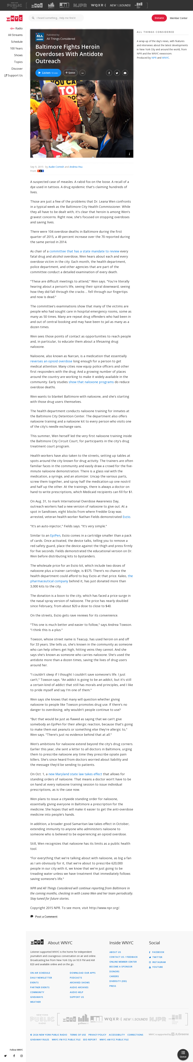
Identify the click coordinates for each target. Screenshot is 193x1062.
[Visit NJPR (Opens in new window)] (80, 5)
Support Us (13, 75)
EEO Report (90, 1040)
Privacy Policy (97, 1035)
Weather (35, 1002)
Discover (17, 69)
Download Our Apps (83, 973)
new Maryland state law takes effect (75, 774)
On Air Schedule (40, 973)
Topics (18, 62)
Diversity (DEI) (118, 981)
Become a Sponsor (120, 967)
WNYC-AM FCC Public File (114, 1040)
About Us (115, 952)
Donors (114, 972)
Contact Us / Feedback (123, 957)
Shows (18, 55)
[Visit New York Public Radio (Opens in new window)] (42, 1019)
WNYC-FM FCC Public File (66, 1040)
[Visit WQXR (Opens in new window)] (98, 5)
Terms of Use (78, 1035)
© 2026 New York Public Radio (48, 1035)
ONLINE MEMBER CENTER (123, 962)
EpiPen (55, 535)
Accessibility (117, 1035)
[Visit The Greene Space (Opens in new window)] (138, 5)
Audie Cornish (56, 166)
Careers (114, 976)
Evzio (126, 517)
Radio (19, 28)
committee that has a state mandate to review (84, 251)
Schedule (17, 42)
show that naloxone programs (91, 382)
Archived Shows (80, 983)
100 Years (16, 48)
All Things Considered (61, 39)
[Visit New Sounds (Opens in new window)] (120, 5)
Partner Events (40, 987)
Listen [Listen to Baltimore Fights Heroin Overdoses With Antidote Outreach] (48, 73)
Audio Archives (79, 987)
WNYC (165, 57)
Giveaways (36, 997)
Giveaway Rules (39, 1040)
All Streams (15, 35)
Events (34, 983)
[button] (82, 73)
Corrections (135, 1035)
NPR (154, 57)
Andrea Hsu (76, 166)
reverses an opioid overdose (51, 361)
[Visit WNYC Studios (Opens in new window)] (64, 5)
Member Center (178, 18)
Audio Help (76, 992)
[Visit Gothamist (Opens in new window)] (51, 5)
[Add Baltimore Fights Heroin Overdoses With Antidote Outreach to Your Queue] (70, 72)
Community (37, 992)
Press (112, 986)
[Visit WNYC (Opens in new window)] (37, 5)
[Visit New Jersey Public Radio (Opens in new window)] (158, 1019)
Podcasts (76, 978)
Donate (159, 18)
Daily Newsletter (41, 978)
